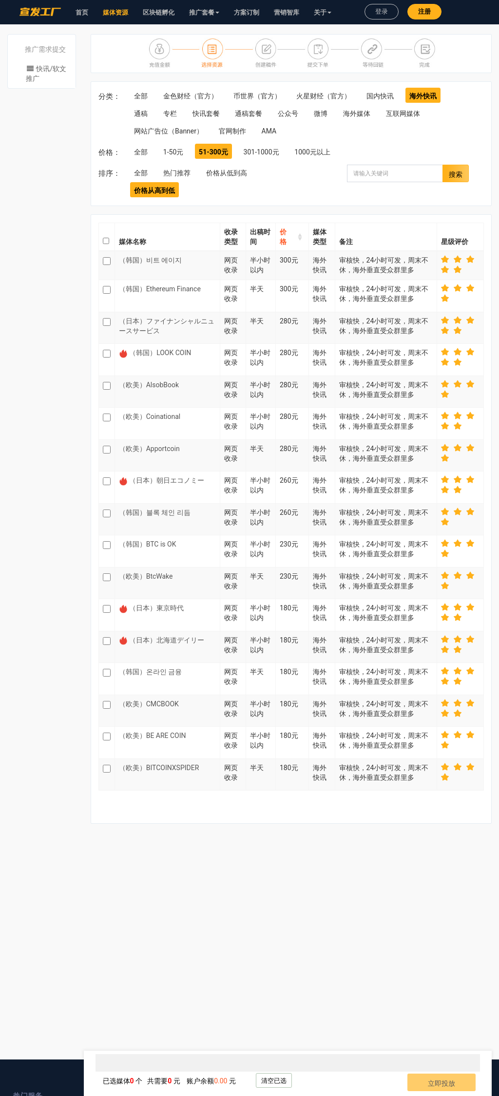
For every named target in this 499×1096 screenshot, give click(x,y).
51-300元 (213, 152)
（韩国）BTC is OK (147, 544)
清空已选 (274, 1080)
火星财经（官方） (323, 96)
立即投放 (441, 1083)
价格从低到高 (226, 173)
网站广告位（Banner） (168, 131)
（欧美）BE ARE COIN (152, 735)
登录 (381, 11)
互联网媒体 (403, 113)
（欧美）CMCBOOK (149, 704)
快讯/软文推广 (46, 73)
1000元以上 (312, 152)
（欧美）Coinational (150, 416)
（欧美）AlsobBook (149, 385)
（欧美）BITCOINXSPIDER (159, 768)
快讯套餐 (206, 113)
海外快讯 (423, 96)
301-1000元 (261, 152)
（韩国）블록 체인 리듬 (155, 512)
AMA (269, 131)
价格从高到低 (154, 190)
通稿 (141, 113)
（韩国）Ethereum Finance (160, 289)
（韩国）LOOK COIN (160, 353)
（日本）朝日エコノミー (166, 480)
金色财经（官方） (190, 96)
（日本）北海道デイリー (166, 640)
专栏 (170, 113)
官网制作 (232, 131)
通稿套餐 (248, 113)
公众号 (288, 113)
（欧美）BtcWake (146, 576)
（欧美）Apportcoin (149, 449)
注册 (424, 11)
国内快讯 (380, 96)
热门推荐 (177, 173)
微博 (320, 113)
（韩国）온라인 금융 (150, 672)
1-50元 (173, 152)
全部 (141, 96)
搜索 (455, 174)
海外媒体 (356, 113)
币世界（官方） (257, 96)
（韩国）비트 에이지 (150, 260)
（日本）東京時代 (156, 608)
